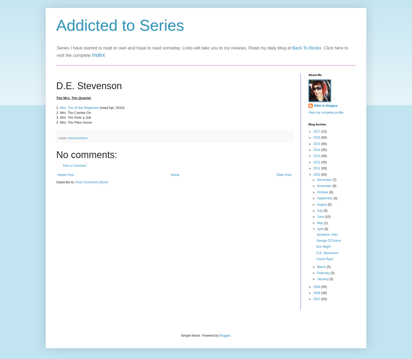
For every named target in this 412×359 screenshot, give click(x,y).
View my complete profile (325, 112)
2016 (317, 137)
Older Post (283, 175)
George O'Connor (328, 240)
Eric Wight (323, 247)
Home (175, 175)
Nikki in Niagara (325, 106)
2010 (317, 174)
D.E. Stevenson (327, 253)
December (325, 180)
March (322, 267)
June (321, 217)
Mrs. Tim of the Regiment (79, 108)
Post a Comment (74, 166)
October (323, 192)
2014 (317, 150)
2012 (317, 162)
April (320, 229)
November (325, 186)
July (320, 211)
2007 (317, 299)
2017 (317, 131)
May (320, 223)
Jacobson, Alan (327, 234)
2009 (317, 287)
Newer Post (66, 175)
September (325, 198)
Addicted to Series (120, 25)
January (323, 279)
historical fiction (78, 138)
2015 (317, 144)
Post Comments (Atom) (91, 182)
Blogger (224, 335)
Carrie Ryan (324, 259)
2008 (317, 293)
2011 (317, 168)
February (324, 273)
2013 (317, 156)
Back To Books (306, 47)
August (322, 204)
